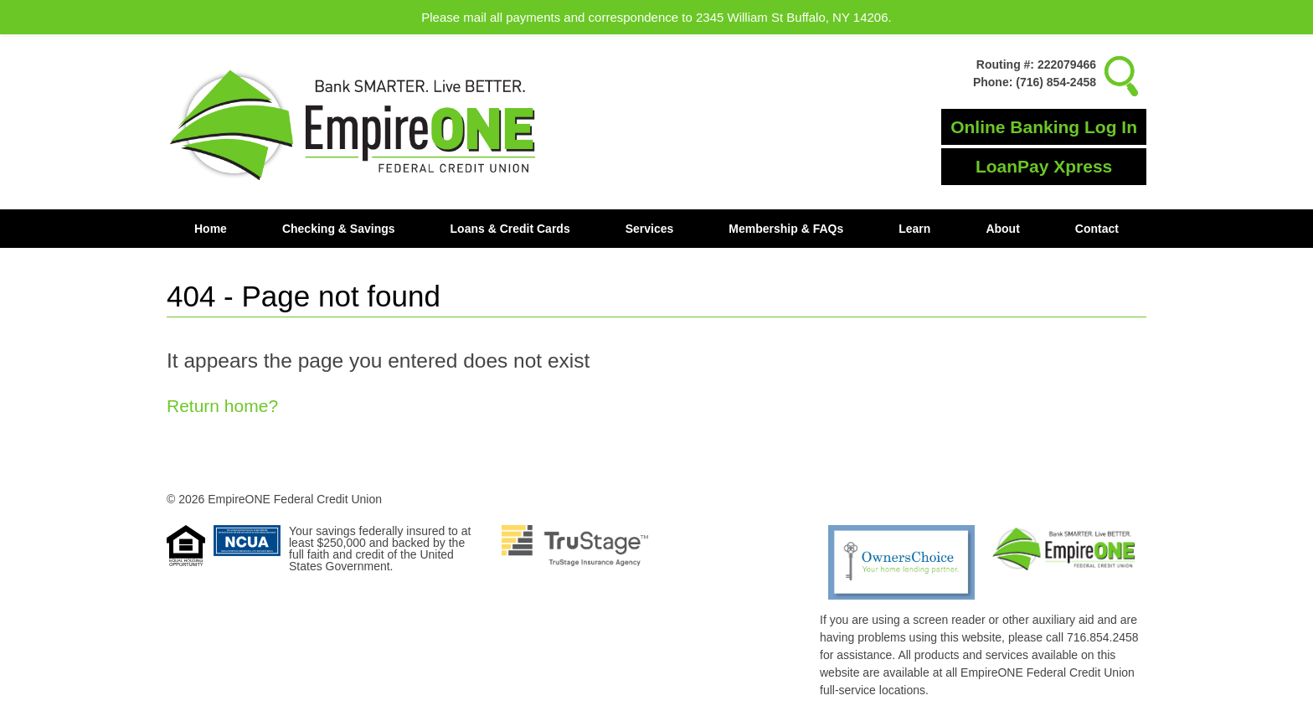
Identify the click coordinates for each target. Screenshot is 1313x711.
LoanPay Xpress (1044, 166)
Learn (914, 228)
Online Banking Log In (1043, 127)
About (1002, 228)
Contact (1097, 228)
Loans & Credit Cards (510, 228)
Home (210, 228)
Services (650, 228)
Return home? (222, 405)
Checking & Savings (338, 228)
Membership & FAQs (786, 228)
